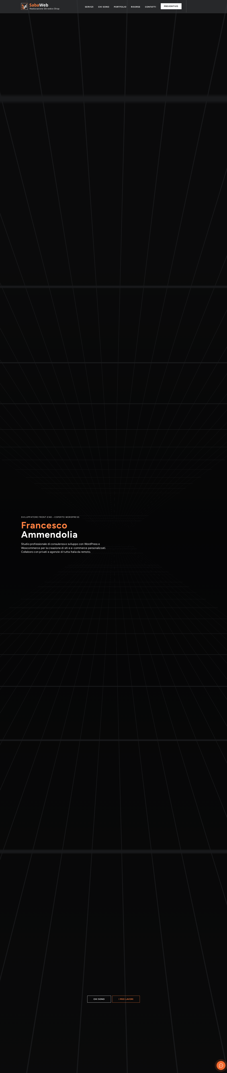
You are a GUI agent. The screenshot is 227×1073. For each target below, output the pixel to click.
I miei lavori (126, 999)
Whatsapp (192, 6)
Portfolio (120, 7)
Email (204, 6)
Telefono (198, 6)
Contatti (150, 7)
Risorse (135, 7)
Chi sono (103, 7)
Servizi (89, 7)
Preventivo (171, 6)
